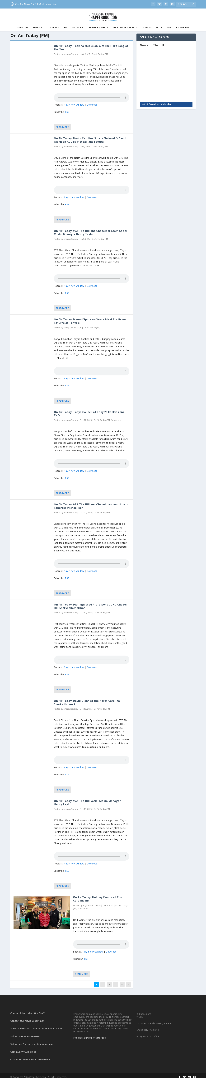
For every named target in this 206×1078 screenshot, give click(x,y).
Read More (62, 123)
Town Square (97, 24)
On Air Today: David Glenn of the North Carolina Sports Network (87, 699)
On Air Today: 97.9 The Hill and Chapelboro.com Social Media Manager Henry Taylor (90, 229)
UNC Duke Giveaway (179, 24)
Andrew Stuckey (71, 51)
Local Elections (57, 24)
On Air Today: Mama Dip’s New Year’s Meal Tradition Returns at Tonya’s (90, 317)
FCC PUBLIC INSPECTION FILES (89, 1034)
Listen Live (21, 24)
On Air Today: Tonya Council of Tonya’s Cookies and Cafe (89, 410)
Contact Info (17, 1009)
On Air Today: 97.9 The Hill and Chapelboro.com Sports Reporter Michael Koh (91, 502)
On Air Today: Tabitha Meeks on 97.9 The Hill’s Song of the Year (91, 44)
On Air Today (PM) (100, 51)
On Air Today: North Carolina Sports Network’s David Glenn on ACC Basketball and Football (90, 136)
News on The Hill (152, 42)
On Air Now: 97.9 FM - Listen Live (33, 4)
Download (92, 101)
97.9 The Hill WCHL (124, 24)
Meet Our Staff (36, 1009)
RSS (67, 108)
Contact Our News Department (28, 1017)
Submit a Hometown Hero (25, 1033)
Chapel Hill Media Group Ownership (30, 1056)
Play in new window (74, 101)
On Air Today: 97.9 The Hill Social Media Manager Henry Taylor (87, 799)
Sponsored (116, 417)
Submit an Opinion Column (48, 1025)
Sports (76, 24)
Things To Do (151, 24)
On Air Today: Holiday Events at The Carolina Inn (97, 895)
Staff (66, 324)
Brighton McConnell (92, 902)
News (36, 24)
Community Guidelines (23, 1048)
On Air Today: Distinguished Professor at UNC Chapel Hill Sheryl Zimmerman (90, 603)
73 (122, 981)
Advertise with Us (20, 1025)
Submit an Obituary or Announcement (32, 1040)
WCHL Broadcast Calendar (156, 101)
